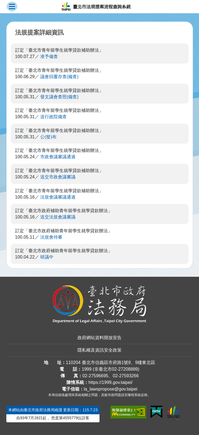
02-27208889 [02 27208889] (125, 369)
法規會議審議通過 (58, 197)
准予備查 (49, 56)
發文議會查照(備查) (59, 96)
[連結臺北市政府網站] (173, 413)
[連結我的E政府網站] (156, 412)
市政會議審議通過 (58, 156)
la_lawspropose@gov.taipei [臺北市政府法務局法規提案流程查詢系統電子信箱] (111, 389)
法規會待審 (51, 237)
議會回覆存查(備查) (59, 76)
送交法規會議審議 (58, 217)
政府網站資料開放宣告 (99, 337)
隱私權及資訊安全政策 (99, 350)
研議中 (46, 257)
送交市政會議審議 (58, 177)
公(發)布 (48, 137)
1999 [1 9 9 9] (87, 369)
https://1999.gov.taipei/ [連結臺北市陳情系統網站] (110, 382)
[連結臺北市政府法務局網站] (99, 304)
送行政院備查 (53, 116)
